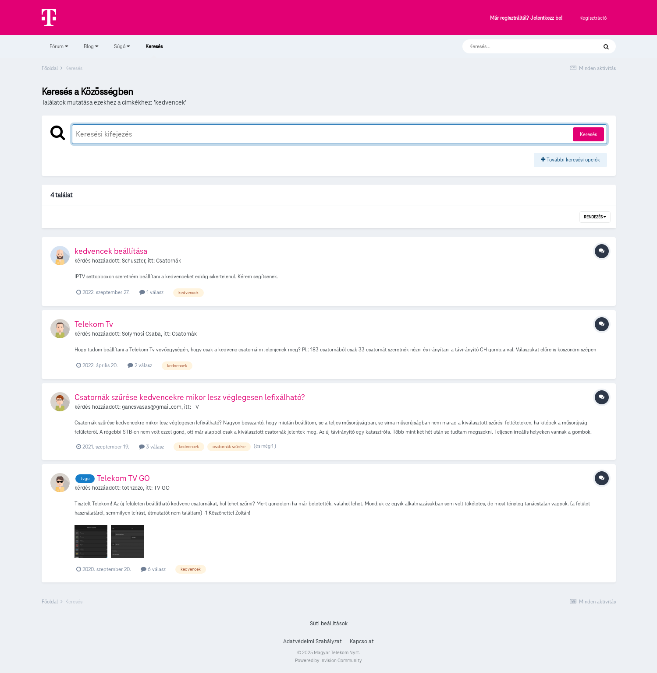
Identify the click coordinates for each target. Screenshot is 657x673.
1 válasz (151, 292)
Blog (91, 46)
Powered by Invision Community (328, 660)
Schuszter (133, 260)
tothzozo (132, 487)
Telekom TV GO (123, 478)
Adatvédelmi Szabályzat (312, 641)
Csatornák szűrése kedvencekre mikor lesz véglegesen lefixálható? (190, 397)
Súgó (122, 46)
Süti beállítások (329, 623)
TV (195, 406)
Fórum (59, 46)
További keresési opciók (570, 159)
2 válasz (140, 365)
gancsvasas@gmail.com (151, 406)
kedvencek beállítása (111, 251)
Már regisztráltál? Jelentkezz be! (526, 18)
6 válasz (153, 569)
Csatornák (168, 260)
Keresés (154, 50)
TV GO (162, 487)
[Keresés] (520, 46)
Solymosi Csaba (141, 333)
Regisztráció (593, 17)
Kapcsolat (362, 641)
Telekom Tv (94, 324)
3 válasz (151, 446)
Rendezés (595, 217)
